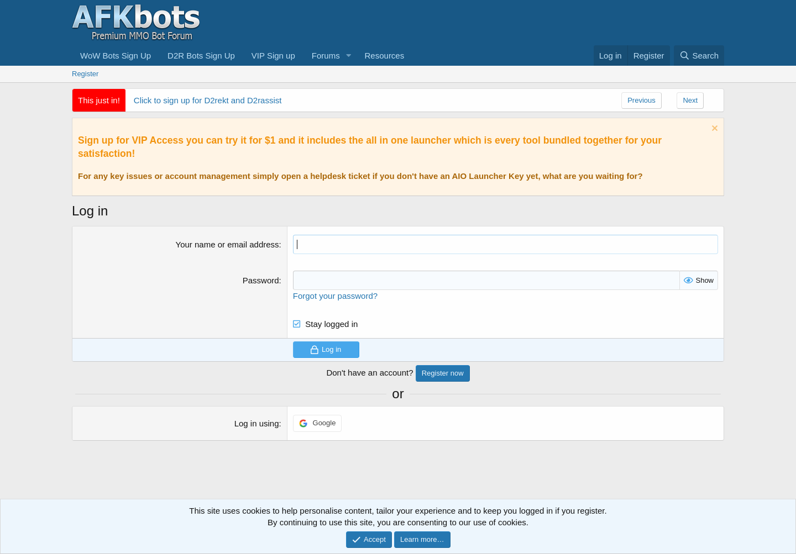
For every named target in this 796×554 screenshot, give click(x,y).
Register (85, 74)
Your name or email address (227, 244)
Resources (385, 55)
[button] (349, 55)
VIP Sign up (273, 55)
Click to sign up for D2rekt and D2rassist (208, 100)
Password (261, 280)
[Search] (699, 55)
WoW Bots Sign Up (115, 55)
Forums (326, 55)
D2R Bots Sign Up (201, 55)
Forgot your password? (335, 295)
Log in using (256, 423)
